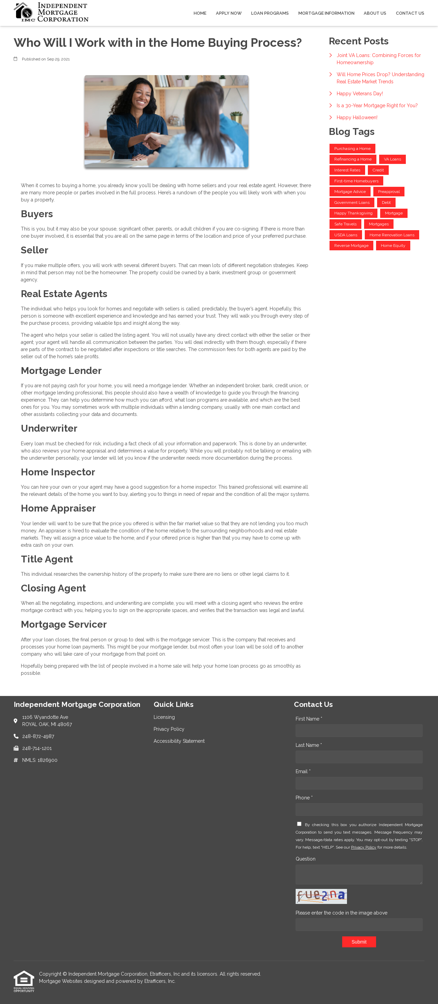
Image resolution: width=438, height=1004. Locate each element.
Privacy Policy (363, 847)
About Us (375, 13)
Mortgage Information (326, 13)
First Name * (309, 719)
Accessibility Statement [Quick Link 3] (179, 741)
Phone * (304, 797)
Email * (303, 771)
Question (305, 859)
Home (200, 13)
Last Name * (309, 745)
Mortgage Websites (61, 981)
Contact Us (410, 13)
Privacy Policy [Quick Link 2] (169, 729)
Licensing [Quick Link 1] (164, 717)
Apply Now (229, 13)
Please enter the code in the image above (341, 913)
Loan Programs (270, 13)
